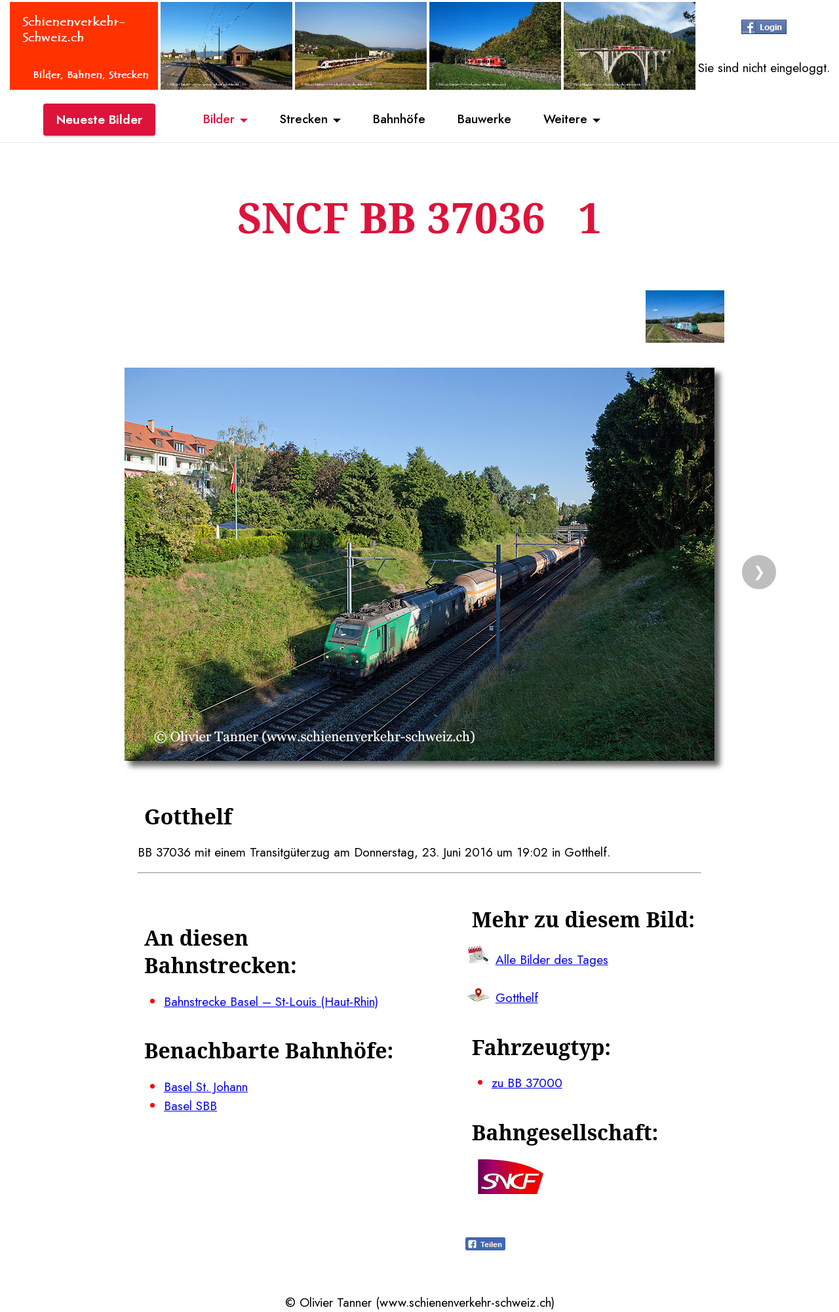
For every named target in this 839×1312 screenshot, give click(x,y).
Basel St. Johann (206, 1086)
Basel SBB (190, 1105)
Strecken (302, 120)
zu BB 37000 (527, 1082)
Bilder (216, 120)
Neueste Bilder (99, 120)
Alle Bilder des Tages (552, 959)
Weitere (567, 120)
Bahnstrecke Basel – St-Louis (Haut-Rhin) (271, 1001)
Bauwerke (485, 120)
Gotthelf (517, 997)
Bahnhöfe (399, 120)
